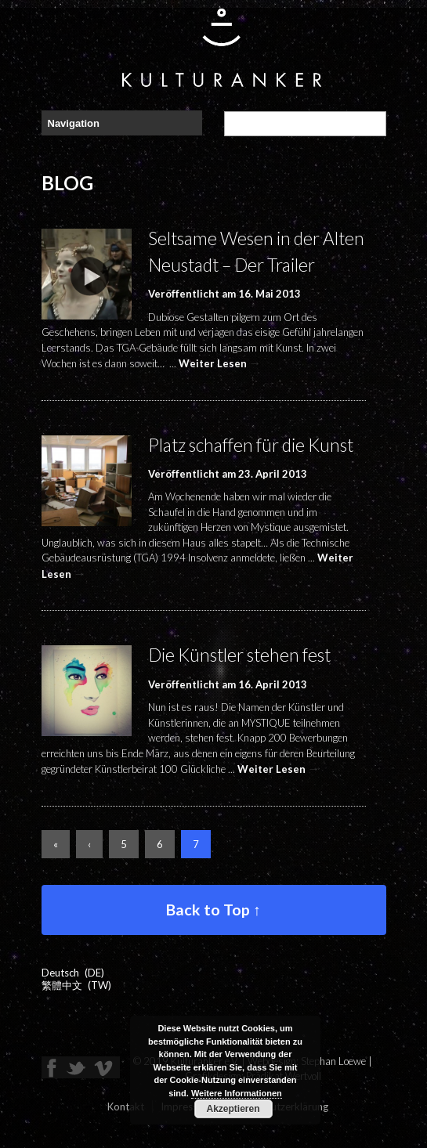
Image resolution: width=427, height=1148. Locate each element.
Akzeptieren (232, 1108)
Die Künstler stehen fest (239, 655)
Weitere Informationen (236, 1093)
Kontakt (125, 1106)
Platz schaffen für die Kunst (250, 445)
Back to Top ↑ (213, 910)
